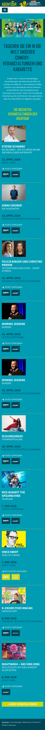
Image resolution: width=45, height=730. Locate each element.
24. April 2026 (11, 278)
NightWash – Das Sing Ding (21, 664)
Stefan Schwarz (13, 146)
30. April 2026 (11, 446)
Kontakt (4, 725)
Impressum (12, 725)
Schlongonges (12, 436)
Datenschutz (27, 722)
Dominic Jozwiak (13, 324)
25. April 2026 (11, 390)
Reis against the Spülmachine (13, 494)
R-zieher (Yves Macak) (17, 608)
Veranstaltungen (16, 722)
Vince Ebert (10, 552)
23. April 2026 (11, 215)
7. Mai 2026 (9, 562)
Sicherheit (36, 722)
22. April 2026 (11, 159)
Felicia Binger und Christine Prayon (22, 263)
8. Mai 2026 (9, 618)
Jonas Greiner (12, 205)
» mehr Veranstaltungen (22, 704)
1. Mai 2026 (9, 506)
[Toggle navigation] (5, 10)
